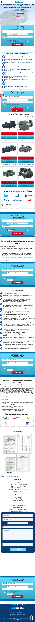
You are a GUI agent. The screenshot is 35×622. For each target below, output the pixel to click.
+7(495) (17, 10)
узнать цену (4, 403)
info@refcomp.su (17, 17)
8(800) (17, 13)
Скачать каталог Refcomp (10, 476)
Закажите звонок (17, 16)
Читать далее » (5, 260)
